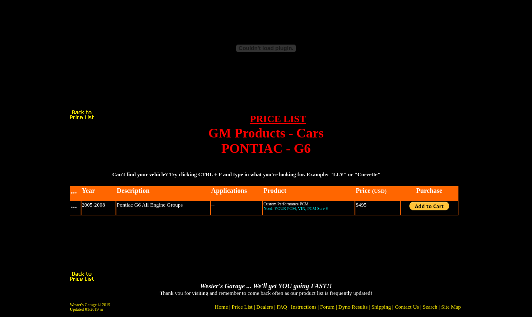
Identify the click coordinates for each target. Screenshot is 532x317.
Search (430, 307)
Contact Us (407, 307)
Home (221, 307)
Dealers (264, 307)
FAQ (282, 307)
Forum (327, 307)
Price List (242, 307)
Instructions (303, 307)
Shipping (381, 307)
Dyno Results (352, 307)
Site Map (451, 307)
